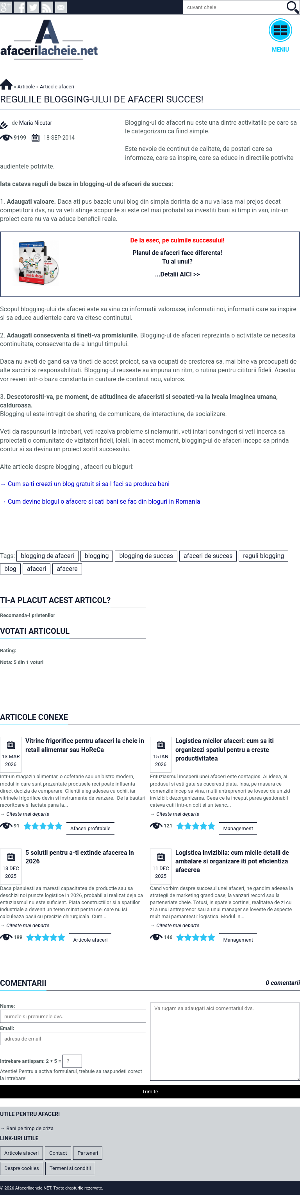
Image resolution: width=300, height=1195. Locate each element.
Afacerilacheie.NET (6, 83)
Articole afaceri (90, 940)
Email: (7, 1028)
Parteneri (87, 1153)
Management (238, 828)
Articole (26, 87)
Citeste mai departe (27, 814)
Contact (58, 1153)
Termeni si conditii (70, 1168)
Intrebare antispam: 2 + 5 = (30, 1061)
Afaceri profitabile (90, 828)
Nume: (7, 1006)
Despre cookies (21, 1168)
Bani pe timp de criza (30, 1128)
